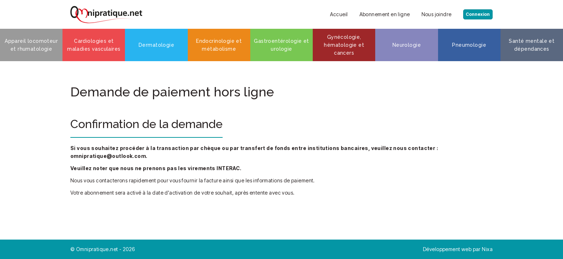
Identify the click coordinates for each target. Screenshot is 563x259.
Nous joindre (430, 14)
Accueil (333, 14)
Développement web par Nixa (458, 249)
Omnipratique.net (97, 249)
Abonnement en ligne (378, 14)
